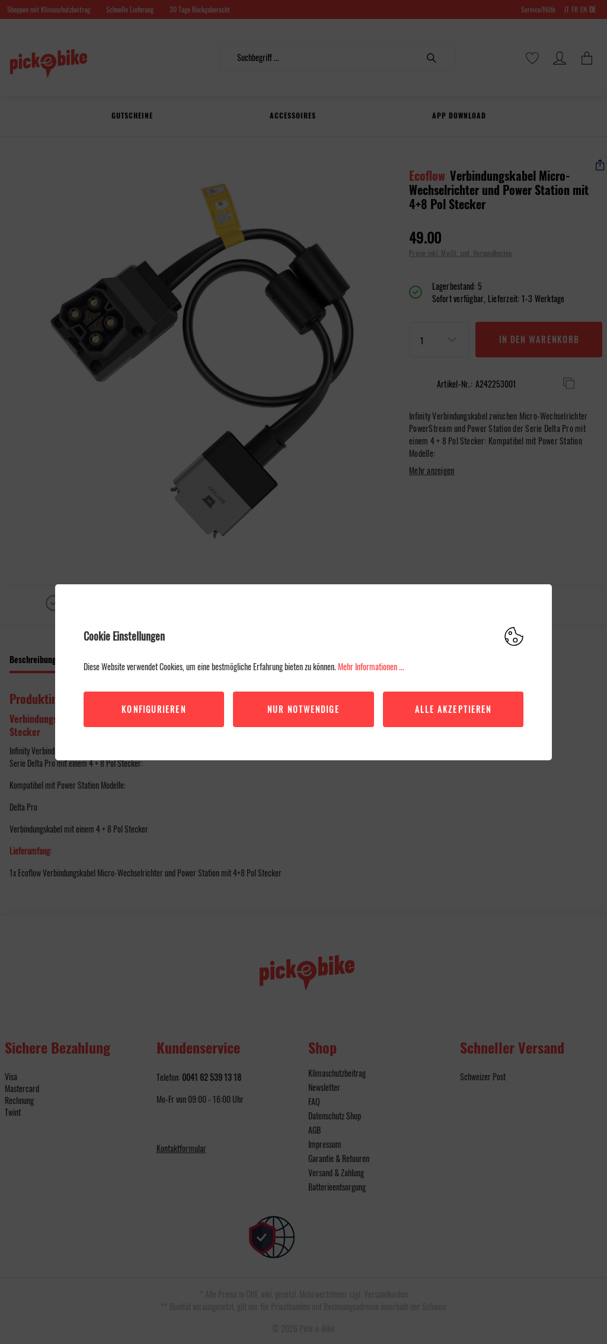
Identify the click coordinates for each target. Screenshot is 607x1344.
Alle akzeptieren (453, 709)
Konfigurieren (154, 709)
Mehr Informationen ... (371, 666)
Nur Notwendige (303, 709)
